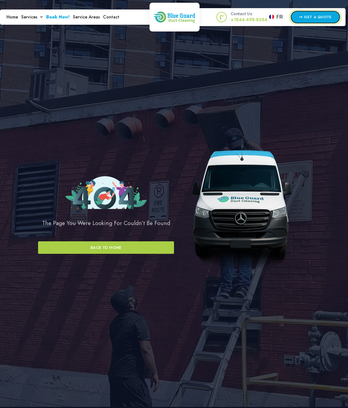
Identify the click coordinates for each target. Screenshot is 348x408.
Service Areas (86, 17)
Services (32, 17)
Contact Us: (242, 13)
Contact (111, 17)
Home (12, 17)
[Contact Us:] (221, 17)
